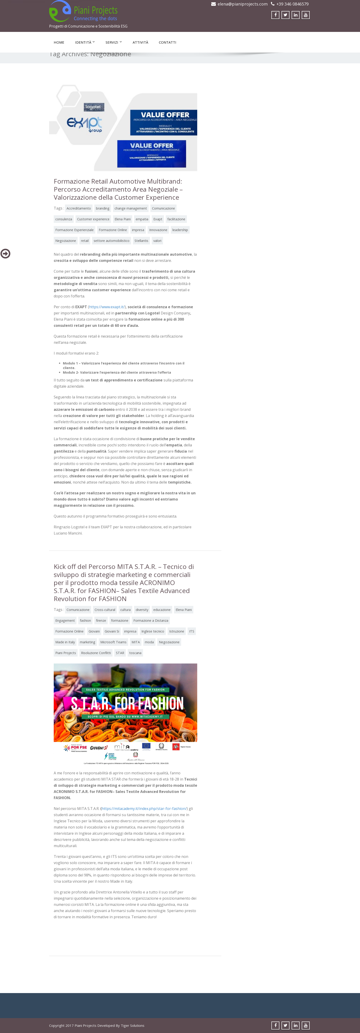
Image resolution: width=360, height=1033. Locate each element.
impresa (138, 230)
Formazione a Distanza (150, 620)
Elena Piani (123, 219)
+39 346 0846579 (292, 4)
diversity (142, 609)
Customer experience (93, 219)
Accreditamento (79, 208)
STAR (120, 653)
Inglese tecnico (152, 631)
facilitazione (176, 219)
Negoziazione (65, 240)
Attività (140, 42)
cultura (125, 609)
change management (131, 208)
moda (149, 642)
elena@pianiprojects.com (243, 4)
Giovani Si (112, 631)
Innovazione (158, 230)
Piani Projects (65, 653)
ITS (191, 631)
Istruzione (176, 631)
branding (103, 208)
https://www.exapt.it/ (107, 306)
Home (59, 42)
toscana (135, 653)
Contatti (167, 42)
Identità (85, 42)
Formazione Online (113, 230)
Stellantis (141, 240)
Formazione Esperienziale (74, 230)
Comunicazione (163, 208)
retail (85, 240)
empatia (142, 219)
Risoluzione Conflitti (96, 653)
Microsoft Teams (113, 642)
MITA (136, 642)
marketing (87, 642)
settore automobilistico (111, 240)
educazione (162, 609)
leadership (180, 230)
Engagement (65, 620)
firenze (101, 620)
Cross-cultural (105, 609)
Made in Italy (65, 642)
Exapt (157, 219)
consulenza (63, 219)
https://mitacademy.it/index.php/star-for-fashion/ (144, 808)
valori (157, 240)
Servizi (114, 42)
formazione (119, 620)
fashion (85, 620)
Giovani (94, 631)
